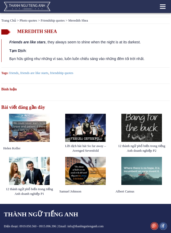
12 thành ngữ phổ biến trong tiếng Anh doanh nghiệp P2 (141, 148)
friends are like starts (34, 73)
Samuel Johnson (70, 191)
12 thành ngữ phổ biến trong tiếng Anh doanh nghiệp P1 (29, 191)
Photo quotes (28, 20)
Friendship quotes (53, 20)
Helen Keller (12, 148)
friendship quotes (61, 73)
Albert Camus (124, 191)
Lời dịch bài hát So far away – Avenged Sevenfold (85, 148)
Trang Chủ (8, 20)
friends (14, 73)
